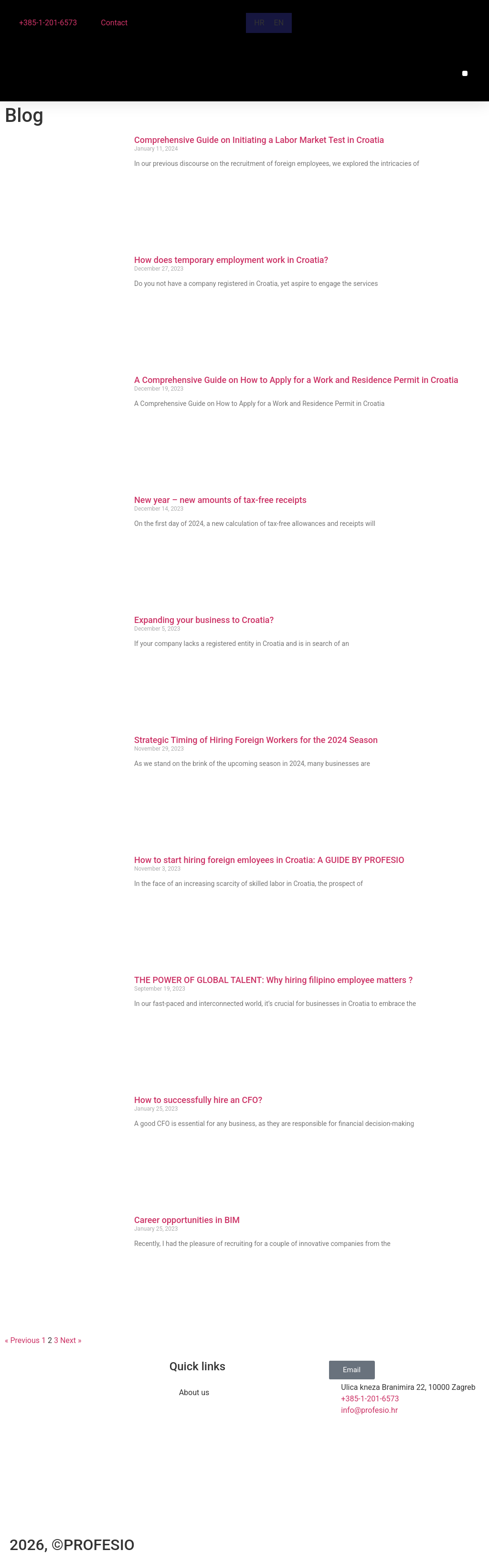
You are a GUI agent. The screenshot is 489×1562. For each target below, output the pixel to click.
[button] (465, 73)
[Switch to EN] (279, 23)
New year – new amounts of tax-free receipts (220, 500)
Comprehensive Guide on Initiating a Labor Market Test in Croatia (260, 140)
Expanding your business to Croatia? (204, 620)
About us (194, 1392)
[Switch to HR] (259, 23)
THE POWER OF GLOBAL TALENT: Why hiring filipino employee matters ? (273, 980)
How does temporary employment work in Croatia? (231, 260)
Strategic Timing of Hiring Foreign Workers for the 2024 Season (257, 740)
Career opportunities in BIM (187, 1220)
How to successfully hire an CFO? (198, 1100)
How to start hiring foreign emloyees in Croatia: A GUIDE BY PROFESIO (270, 860)
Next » (71, 1340)
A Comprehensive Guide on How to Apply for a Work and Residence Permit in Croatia (297, 380)
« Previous (22, 1340)
